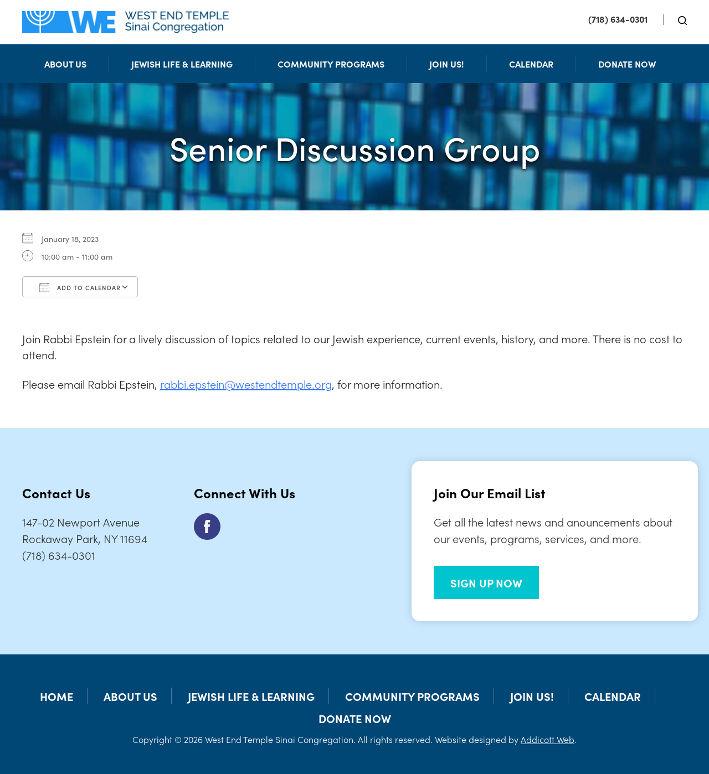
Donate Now (627, 64)
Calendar (531, 64)
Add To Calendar (80, 287)
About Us (65, 64)
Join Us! (446, 64)
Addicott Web (547, 739)
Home (56, 696)
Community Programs (331, 64)
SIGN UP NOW (486, 582)
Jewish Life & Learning (182, 64)
